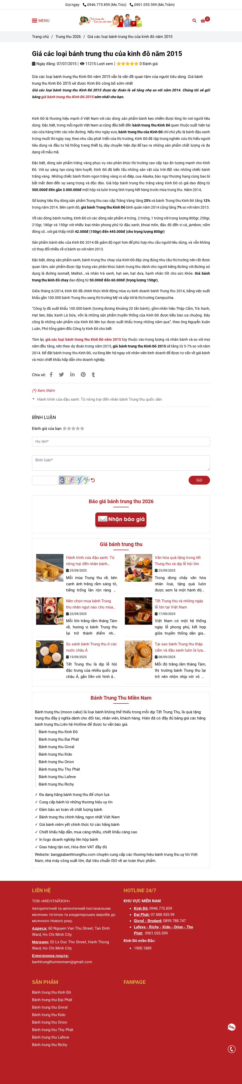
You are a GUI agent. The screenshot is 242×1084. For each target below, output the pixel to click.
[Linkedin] (72, 375)
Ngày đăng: (44, 63)
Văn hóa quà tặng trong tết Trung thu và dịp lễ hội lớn (178, 560)
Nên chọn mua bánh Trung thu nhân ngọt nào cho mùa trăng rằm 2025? (89, 604)
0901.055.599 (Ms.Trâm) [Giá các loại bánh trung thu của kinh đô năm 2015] (152, 5)
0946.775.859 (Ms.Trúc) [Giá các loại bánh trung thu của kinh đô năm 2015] (105, 5)
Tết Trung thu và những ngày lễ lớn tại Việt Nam (179, 604)
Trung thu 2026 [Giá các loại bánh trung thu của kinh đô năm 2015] (68, 36)
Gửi (199, 480)
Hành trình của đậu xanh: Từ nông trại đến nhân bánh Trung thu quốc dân (99, 399)
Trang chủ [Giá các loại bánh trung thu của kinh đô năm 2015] (40, 36)
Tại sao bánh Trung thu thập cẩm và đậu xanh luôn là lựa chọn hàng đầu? (179, 647)
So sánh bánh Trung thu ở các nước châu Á (91, 647)
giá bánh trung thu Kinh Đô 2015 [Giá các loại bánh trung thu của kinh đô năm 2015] (67, 97)
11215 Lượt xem (96, 63)
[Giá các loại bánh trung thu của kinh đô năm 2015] (121, 20)
